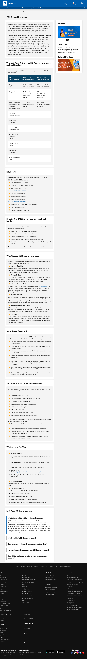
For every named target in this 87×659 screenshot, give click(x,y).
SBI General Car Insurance (17, 191)
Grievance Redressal (4, 628)
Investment (25, 572)
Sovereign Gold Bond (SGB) (28, 580)
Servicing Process (4, 627)
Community (26, 618)
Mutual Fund (25, 579)
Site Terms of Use (3, 620)
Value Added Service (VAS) (5, 606)
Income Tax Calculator (72, 588)
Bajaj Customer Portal (49, 590)
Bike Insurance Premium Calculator (75, 579)
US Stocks (24, 584)
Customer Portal (43, 566)
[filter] (29, 518)
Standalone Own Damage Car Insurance (68, 50)
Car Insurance (3, 597)
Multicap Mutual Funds (27, 596)
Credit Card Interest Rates (50, 577)
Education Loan (3, 591)
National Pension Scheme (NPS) (29, 577)
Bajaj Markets (43, 286)
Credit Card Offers (49, 575)
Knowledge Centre (5, 610)
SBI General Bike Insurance (17, 202)
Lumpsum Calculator (71, 598)
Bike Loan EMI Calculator (72, 582)
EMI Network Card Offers (50, 587)
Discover (2, 611)
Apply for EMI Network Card (51, 585)
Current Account (26, 600)
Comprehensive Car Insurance (71, 49)
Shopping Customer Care (68, 566)
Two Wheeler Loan (4, 589)
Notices (1, 630)
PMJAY (1, 604)
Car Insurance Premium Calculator (74, 577)
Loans (2, 572)
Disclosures (25, 627)
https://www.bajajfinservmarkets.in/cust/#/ (28, 472)
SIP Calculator (70, 596)
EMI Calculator (70, 602)
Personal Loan (3, 573)
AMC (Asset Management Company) (30, 588)
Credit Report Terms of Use (6, 621)
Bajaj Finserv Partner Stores (51, 589)
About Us (20, 566)
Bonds (23, 598)
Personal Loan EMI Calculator (73, 573)
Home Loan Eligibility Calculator (74, 591)
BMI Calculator (70, 600)
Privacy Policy (3, 623)
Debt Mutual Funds (26, 591)
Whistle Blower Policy (5, 632)
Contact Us (27, 566)
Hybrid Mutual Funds (27, 593)
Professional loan (4, 577)
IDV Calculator (61, 48)
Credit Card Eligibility (49, 573)
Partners (14, 11)
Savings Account (26, 602)
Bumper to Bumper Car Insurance (66, 52)
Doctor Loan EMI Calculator (73, 607)
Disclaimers (2, 625)
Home (8, 11)
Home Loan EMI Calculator (73, 575)
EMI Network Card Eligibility (51, 583)
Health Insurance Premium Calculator (75, 580)
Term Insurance (3, 603)
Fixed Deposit (25, 573)
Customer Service (27, 615)
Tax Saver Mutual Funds (27, 595)
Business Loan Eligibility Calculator (74, 593)
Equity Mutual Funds (26, 589)
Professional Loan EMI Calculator (74, 605)
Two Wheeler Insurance (5, 599)
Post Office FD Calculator (72, 595)
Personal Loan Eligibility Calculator (74, 589)
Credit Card (48, 572)
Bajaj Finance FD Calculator (73, 586)
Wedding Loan (3, 584)
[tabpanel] (69, 32)
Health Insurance (4, 596)
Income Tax (2, 613)
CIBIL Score (25, 610)
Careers (35, 566)
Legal (1, 618)
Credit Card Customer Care (51, 579)
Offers (24, 621)
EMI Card (47, 582)
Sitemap (24, 624)
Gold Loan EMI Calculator (72, 603)
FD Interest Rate (25, 575)
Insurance (3, 594)
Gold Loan (2, 582)
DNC (58, 566)
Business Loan (3, 575)
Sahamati (2, 615)
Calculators (70, 572)
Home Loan (2, 579)
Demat (23, 582)
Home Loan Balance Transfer (6, 586)
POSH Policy (3, 634)
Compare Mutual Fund (27, 586)
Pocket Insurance (4, 601)
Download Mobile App (29, 613)
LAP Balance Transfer (4, 588)
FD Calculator (70, 584)
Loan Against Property (5, 580)
